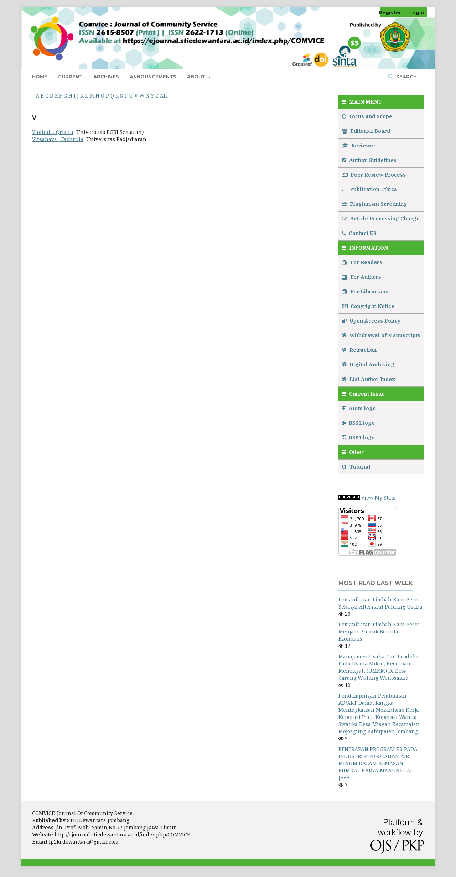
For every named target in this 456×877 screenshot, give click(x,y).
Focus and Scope (367, 116)
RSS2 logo (359, 422)
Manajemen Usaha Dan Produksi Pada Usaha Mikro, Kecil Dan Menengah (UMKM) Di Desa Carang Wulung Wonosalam (379, 667)
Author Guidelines (369, 160)
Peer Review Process (374, 174)
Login (416, 12)
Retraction (359, 349)
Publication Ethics (369, 189)
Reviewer (359, 145)
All (163, 95)
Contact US (359, 233)
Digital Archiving (368, 364)
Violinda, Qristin (52, 132)
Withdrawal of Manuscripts (381, 335)
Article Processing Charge (381, 218)
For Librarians (365, 291)
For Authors (361, 276)
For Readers (362, 262)
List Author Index (368, 379)
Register (390, 12)
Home (39, 76)
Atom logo (359, 408)
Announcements (153, 76)
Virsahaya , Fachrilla (57, 139)
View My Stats (378, 497)
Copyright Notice (368, 306)
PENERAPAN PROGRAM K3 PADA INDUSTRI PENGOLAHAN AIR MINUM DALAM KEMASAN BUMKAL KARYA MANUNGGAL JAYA (378, 763)
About (197, 76)
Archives (106, 76)
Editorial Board (366, 130)
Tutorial (357, 466)
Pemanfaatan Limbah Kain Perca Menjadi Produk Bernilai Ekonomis (379, 631)
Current (70, 76)
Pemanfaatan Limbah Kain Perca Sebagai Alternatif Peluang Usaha (380, 603)
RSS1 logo (359, 437)
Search (406, 76)
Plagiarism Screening (374, 203)
